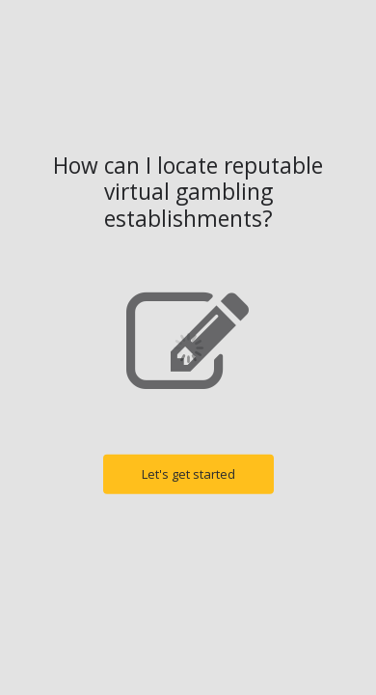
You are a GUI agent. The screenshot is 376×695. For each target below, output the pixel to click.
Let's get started (188, 474)
